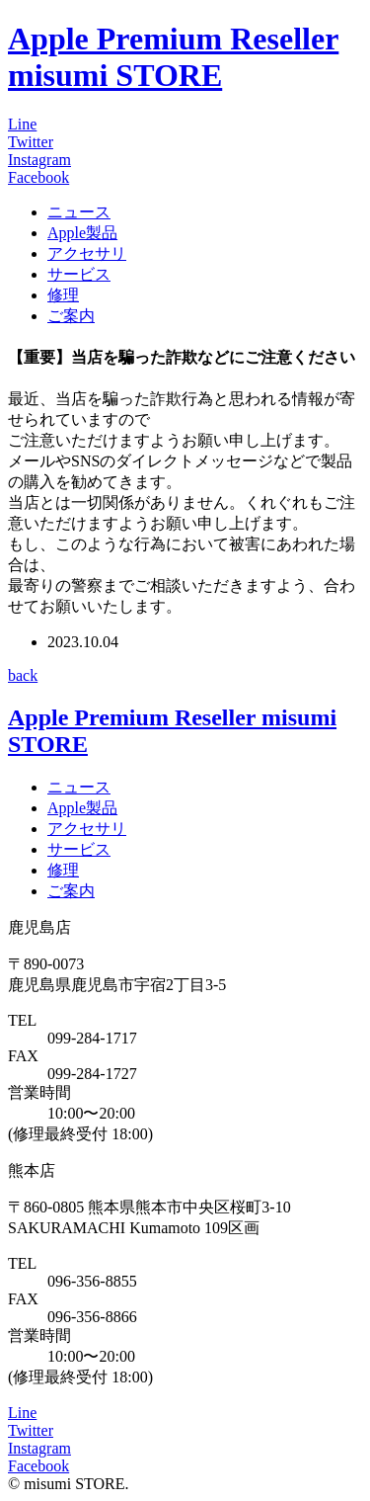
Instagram (39, 159)
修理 (63, 295)
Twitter (30, 141)
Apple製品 (82, 232)
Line (22, 124)
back (22, 675)
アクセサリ (86, 253)
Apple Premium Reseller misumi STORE (173, 57)
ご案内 (71, 315)
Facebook (38, 177)
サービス (79, 274)
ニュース (79, 212)
